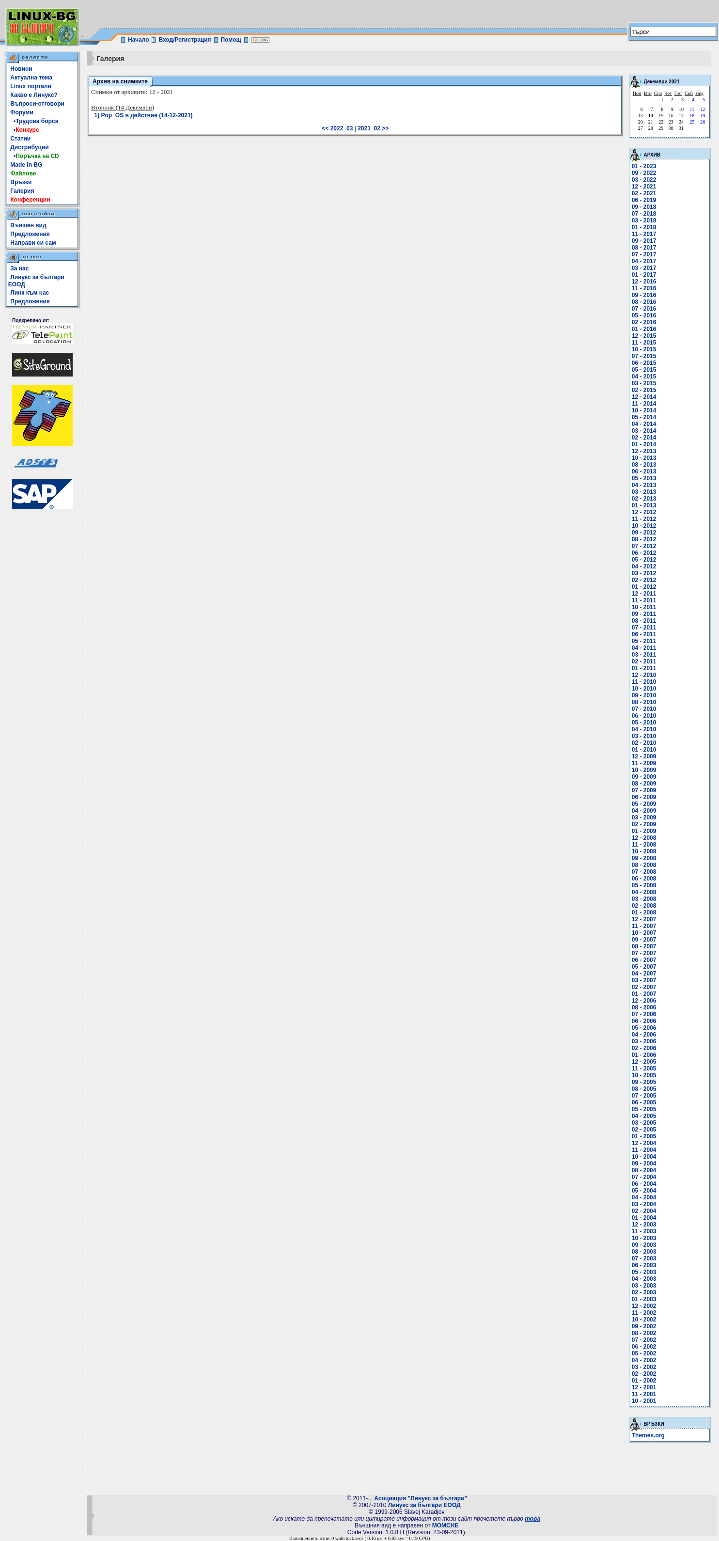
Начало (138, 39)
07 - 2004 (644, 1177)
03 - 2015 (644, 383)
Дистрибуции (29, 147)
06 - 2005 (644, 1102)
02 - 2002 (644, 1373)
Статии (20, 138)
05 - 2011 (644, 641)
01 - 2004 (644, 1217)
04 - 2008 (644, 892)
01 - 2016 (644, 329)
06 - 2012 (644, 553)
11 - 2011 (644, 600)
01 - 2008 (644, 912)
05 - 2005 (644, 1109)
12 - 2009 (644, 756)
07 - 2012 (644, 546)
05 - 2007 (644, 966)
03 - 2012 (644, 573)
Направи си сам (33, 242)
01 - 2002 (644, 1380)
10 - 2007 (644, 932)
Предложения (30, 234)
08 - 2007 (644, 946)
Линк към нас (29, 292)
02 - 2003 (644, 1292)
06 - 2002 (644, 1346)
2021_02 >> (373, 128)
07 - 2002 (644, 1340)
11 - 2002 (644, 1312)
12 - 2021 (644, 186)
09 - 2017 (644, 240)
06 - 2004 (644, 1183)
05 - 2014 (644, 417)
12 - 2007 (644, 919)
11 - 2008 (644, 844)
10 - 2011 (644, 607)
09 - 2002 (644, 1326)
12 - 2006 (644, 1000)
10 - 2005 (644, 1075)
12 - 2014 (644, 396)
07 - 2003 (644, 1258)
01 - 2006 (644, 1055)
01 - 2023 (644, 166)
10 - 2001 (644, 1401)
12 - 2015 (644, 335)
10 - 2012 (644, 525)
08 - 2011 (644, 620)
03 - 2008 (644, 899)
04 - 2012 (644, 566)
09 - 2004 (644, 1163)
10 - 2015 (644, 349)
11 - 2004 (644, 1150)
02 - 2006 (644, 1048)
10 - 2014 (644, 410)
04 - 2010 (644, 729)
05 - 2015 (644, 369)
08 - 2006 (644, 1007)
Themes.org (648, 1435)
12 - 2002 (644, 1306)
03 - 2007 (644, 980)
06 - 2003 (644, 1265)
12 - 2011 (644, 593)
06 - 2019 (644, 200)
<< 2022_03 (337, 128)
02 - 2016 (644, 322)
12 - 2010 (644, 675)
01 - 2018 (644, 227)
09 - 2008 (644, 858)
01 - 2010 (644, 749)
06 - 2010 (644, 715)
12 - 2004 (644, 1143)
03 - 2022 (644, 179)
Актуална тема (31, 77)
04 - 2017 (644, 261)
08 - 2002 (644, 1333)
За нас (19, 268)
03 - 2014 (644, 430)
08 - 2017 (644, 247)
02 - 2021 (644, 193)
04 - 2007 (644, 973)
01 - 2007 (644, 994)
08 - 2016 (644, 302)
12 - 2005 (644, 1061)
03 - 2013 (644, 491)
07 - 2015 (644, 356)
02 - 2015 (644, 390)
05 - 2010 (644, 722)
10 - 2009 (644, 770)
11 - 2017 (644, 234)
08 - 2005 (644, 1088)
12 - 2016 (644, 281)
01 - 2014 (644, 444)
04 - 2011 (644, 648)
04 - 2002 (644, 1360)
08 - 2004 (644, 1170)
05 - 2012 (644, 559)
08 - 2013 (644, 464)
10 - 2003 (644, 1238)
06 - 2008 (644, 878)
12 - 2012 (644, 512)
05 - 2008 (644, 885)
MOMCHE (445, 1525)
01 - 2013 (644, 505)
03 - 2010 (644, 736)
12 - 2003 (644, 1224)
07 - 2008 (644, 871)
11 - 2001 (644, 1394)
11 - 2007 (644, 926)
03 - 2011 (644, 654)
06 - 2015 (644, 363)
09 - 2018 (644, 207)
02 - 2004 (644, 1211)
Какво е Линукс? (34, 95)
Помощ (231, 39)
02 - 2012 (644, 580)
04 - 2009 (644, 810)
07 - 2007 (644, 953)
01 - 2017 (644, 274)
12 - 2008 (644, 837)
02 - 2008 (644, 905)
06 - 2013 (644, 471)
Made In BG (26, 164)
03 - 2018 (644, 220)
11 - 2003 (644, 1231)
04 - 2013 (644, 485)
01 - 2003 (644, 1299)
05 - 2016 (644, 315)
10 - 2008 (644, 851)
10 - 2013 (644, 458)
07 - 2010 (644, 709)
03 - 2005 (644, 1122)
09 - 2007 (644, 939)
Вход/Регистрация (184, 39)
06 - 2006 (644, 1021)
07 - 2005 (644, 1095)
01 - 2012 (644, 586)
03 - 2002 (644, 1367)
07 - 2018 (644, 213)
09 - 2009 (644, 776)
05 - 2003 (644, 1272)
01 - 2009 (644, 831)
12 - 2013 (644, 451)
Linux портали (30, 86)
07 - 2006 (644, 1014)
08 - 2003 (644, 1251)
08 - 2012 (644, 539)
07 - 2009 (644, 790)
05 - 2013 (644, 478)
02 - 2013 (644, 498)
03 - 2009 (644, 817)
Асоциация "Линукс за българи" (420, 1498)
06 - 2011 (644, 634)
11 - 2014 (644, 403)
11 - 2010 (644, 681)
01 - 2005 (644, 1136)
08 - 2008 (644, 865)
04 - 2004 (644, 1197)
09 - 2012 (644, 532)
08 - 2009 (644, 783)
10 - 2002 (644, 1319)
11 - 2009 (644, 763)
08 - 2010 (644, 702)
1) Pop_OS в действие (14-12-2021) (143, 115)
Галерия (22, 191)
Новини (21, 68)
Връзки (20, 182)
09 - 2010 (644, 695)
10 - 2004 (644, 1156)
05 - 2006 (644, 1027)
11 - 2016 (644, 288)
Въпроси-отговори (37, 103)
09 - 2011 (644, 614)
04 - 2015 (644, 376)
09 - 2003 (644, 1245)
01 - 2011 (644, 668)
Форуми (21, 112)
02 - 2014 (644, 437)
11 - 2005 (644, 1068)
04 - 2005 (644, 1116)
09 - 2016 (644, 295)
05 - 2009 (644, 804)
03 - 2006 (644, 1041)
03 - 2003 (644, 1285)
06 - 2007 (644, 960)
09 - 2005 (644, 1082)
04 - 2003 (644, 1278)
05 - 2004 (644, 1190)
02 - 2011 (644, 661)
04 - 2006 (644, 1034)
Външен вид (28, 225)
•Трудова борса (34, 121)
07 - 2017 (644, 254)
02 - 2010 (644, 742)
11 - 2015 (644, 342)
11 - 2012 (644, 519)
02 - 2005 (644, 1129)
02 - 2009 (644, 824)
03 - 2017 (644, 268)
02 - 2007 (644, 987)
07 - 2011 (644, 627)
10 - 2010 (644, 688)
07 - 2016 (644, 308)
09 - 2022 (644, 173)
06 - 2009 (644, 797)
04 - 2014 (644, 424)
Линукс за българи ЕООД (424, 1505)
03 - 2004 (644, 1204)
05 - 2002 (644, 1353)
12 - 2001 (644, 1387)
